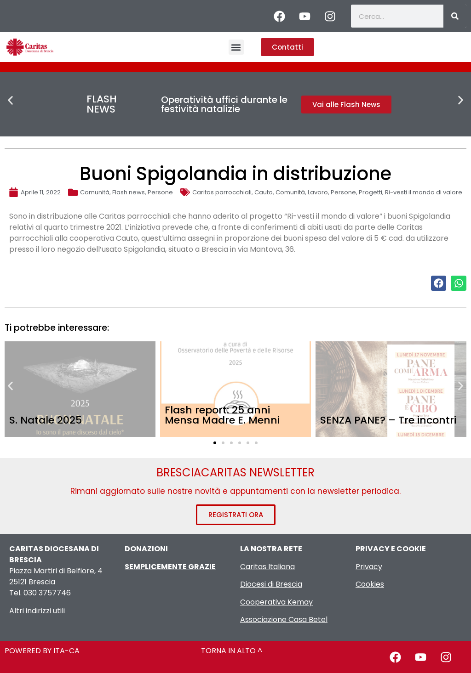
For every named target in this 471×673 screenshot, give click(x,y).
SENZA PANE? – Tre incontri (388, 420)
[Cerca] (454, 16)
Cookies (370, 584)
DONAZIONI (146, 548)
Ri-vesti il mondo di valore (423, 192)
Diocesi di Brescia (271, 584)
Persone (160, 192)
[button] (236, 47)
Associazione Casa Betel (283, 619)
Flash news (128, 192)
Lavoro (318, 192)
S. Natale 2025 (45, 420)
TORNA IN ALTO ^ (231, 650)
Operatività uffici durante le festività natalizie (224, 104)
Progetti (370, 192)
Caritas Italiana (267, 566)
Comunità (94, 192)
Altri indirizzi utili (37, 610)
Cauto (263, 192)
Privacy (369, 566)
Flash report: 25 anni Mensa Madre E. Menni (222, 415)
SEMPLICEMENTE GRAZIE (170, 566)
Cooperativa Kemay (276, 602)
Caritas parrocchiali (222, 192)
